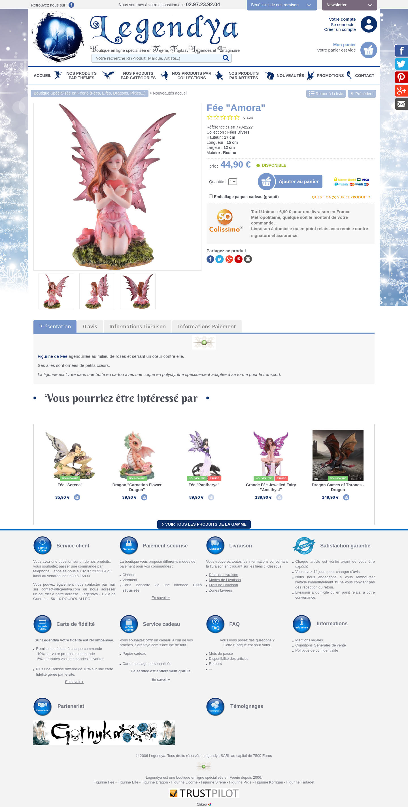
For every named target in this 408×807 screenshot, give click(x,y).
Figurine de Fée (52, 356)
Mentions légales (309, 640)
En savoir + (161, 598)
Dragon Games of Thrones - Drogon (338, 487)
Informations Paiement (207, 326)
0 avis (90, 326)
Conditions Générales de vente (320, 645)
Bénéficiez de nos (274, 5)
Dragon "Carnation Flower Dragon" (137, 487)
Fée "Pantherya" (203, 485)
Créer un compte (340, 29)
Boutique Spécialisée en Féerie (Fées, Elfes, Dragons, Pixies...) (90, 93)
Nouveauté (70, 478)
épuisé (214, 478)
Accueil (42, 75)
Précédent (361, 93)
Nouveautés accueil (170, 93)
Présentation (55, 326)
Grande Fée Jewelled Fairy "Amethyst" (271, 487)
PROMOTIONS (330, 75)
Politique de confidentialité (316, 650)
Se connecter (343, 24)
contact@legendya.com (60, 589)
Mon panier (344, 44)
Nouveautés (290, 75)
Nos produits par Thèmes (82, 75)
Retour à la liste (326, 93)
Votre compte (342, 19)
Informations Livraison (137, 326)
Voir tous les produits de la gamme (204, 524)
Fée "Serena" (70, 485)
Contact (364, 75)
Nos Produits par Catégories (138, 75)
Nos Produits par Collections (191, 75)
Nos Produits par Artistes (244, 75)
